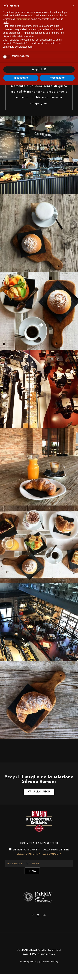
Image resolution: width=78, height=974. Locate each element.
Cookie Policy (49, 961)
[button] (73, 5)
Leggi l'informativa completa (39, 854)
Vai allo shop (39, 792)
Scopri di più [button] (39, 69)
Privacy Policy (29, 961)
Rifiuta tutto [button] (21, 77)
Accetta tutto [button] (57, 77)
